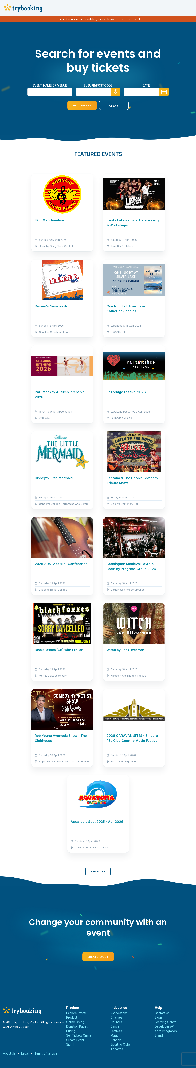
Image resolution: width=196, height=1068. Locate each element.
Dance (115, 1026)
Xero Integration (166, 1031)
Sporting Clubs (121, 1044)
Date (146, 85)
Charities (116, 1017)
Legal (25, 1053)
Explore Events (76, 1013)
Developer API (164, 1026)
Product (71, 1017)
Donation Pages (77, 1026)
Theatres (117, 1049)
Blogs (158, 1017)
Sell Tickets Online (79, 1035)
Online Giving (75, 1022)
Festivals (116, 1031)
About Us (9, 1053)
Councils (116, 1022)
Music (114, 1035)
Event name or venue (50, 85)
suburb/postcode (97, 85)
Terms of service (45, 1053)
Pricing (71, 1031)
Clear (113, 105)
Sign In (70, 1044)
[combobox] (98, 92)
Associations (119, 1013)
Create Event (98, 957)
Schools (116, 1040)
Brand (159, 1035)
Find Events (82, 105)
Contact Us (162, 1013)
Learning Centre (166, 1022)
